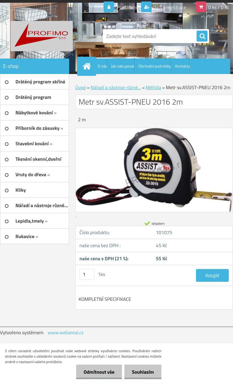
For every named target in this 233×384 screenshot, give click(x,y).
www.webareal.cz (66, 332)
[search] (202, 36)
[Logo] (41, 36)
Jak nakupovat (122, 66)
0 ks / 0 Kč (218, 7)
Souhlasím (143, 372)
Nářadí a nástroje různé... (115, 87)
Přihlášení (127, 7)
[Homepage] (88, 66)
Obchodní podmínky (154, 66)
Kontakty (182, 66)
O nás (102, 66)
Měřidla (153, 87)
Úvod (80, 87)
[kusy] (87, 274)
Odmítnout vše (98, 372)
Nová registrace (170, 7)
